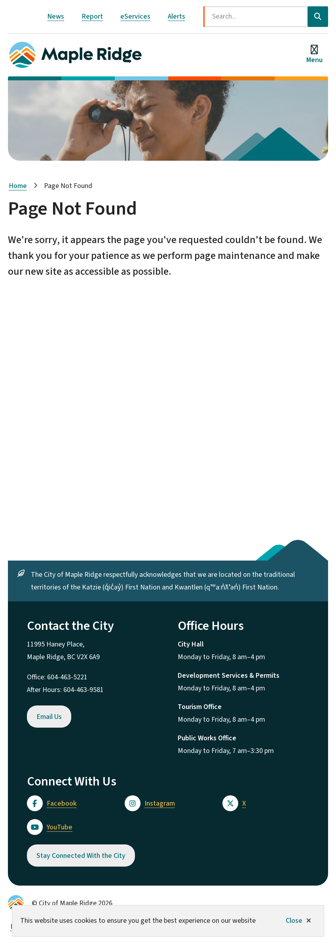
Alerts (176, 16)
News (55, 16)
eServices (135, 16)
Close (294, 921)
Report (92, 16)
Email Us (49, 717)
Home (18, 186)
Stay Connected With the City (80, 856)
